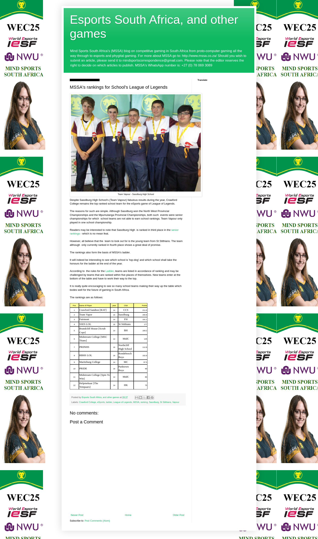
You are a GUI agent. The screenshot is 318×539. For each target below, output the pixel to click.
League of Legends (122, 402)
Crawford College (87, 402)
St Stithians (165, 402)
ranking (144, 402)
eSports (101, 402)
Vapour (175, 402)
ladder (109, 402)
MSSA (136, 402)
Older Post (178, 515)
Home (128, 515)
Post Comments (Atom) (97, 520)
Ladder (109, 271)
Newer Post (77, 515)
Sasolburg (154, 402)
